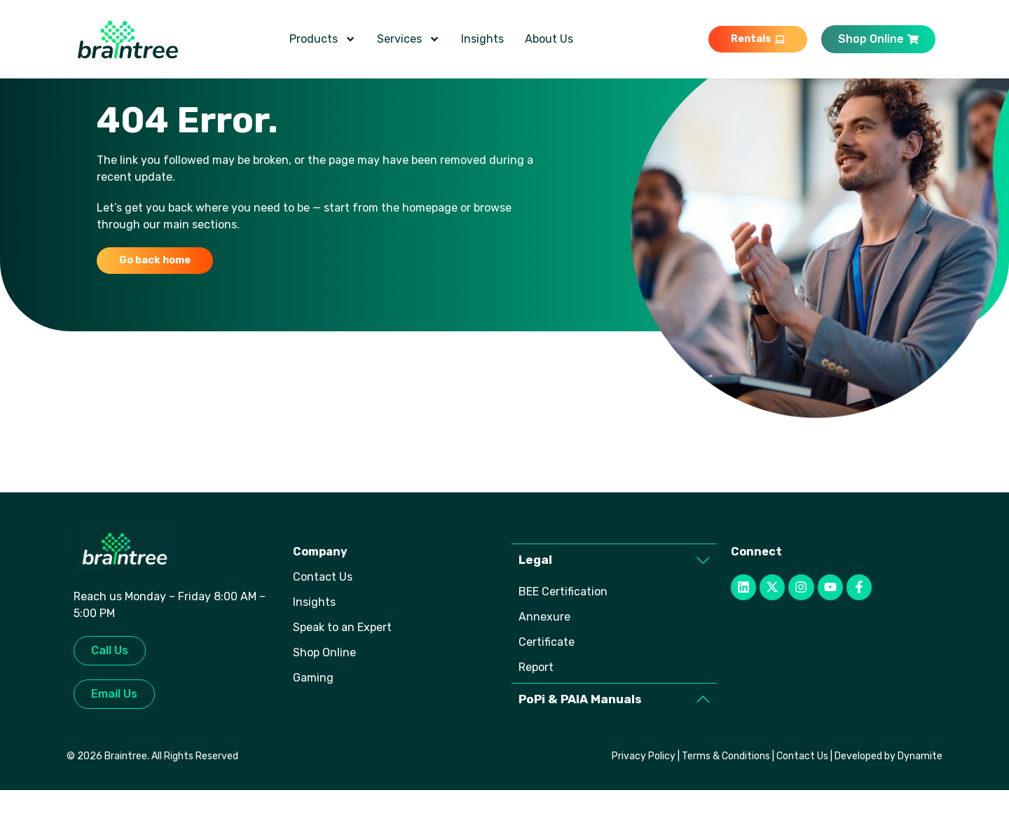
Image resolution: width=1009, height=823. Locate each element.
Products (322, 39)
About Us (549, 39)
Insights (482, 39)
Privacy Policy (643, 789)
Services (408, 39)
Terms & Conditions (726, 789)
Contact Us (802, 789)
